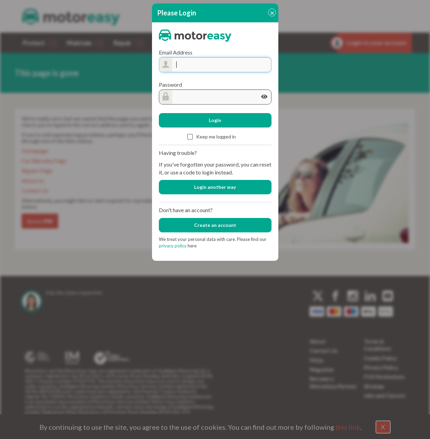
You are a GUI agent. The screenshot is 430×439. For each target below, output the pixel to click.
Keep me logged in (211, 137)
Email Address (175, 52)
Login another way (215, 187)
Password (170, 84)
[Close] (272, 12)
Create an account (215, 225)
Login (215, 120)
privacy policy (173, 245)
